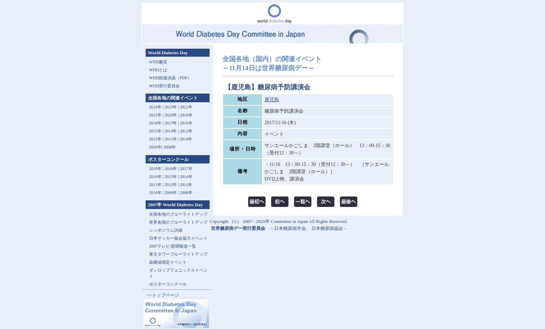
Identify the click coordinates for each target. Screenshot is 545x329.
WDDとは (158, 69)
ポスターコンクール (168, 284)
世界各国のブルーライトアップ (178, 222)
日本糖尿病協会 (327, 228)
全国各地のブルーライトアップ (178, 214)
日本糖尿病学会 (290, 228)
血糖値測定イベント (168, 262)
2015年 (155, 131)
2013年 (186, 131)
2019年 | (156, 168)
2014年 (170, 131)
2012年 (155, 139)
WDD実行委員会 (164, 85)
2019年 (186, 115)
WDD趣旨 (158, 61)
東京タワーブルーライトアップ (178, 254)
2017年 (170, 123)
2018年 (155, 123)
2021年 (155, 115)
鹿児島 (272, 99)
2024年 (155, 107)
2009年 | (172, 192)
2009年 (155, 147)
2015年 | (172, 176)
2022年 (186, 107)
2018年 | (172, 168)
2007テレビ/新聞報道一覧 (172, 246)
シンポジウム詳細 (165, 230)
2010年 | (156, 192)
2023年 (170, 107)
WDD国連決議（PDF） (170, 77)
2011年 (170, 139)
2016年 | (156, 176)
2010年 (186, 139)
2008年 (169, 147)
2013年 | (156, 184)
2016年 (186, 123)
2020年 (170, 115)
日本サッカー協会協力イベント (178, 238)
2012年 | (172, 184)
